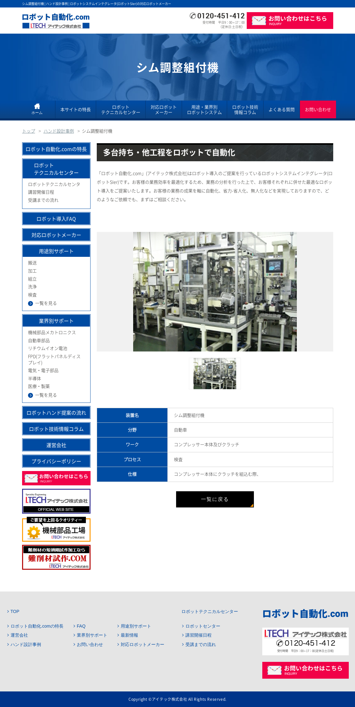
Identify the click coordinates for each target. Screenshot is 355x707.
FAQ (81, 626)
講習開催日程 (41, 192)
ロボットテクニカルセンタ (54, 184)
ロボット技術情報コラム (245, 109)
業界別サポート (92, 635)
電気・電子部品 (43, 370)
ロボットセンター (202, 626)
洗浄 (32, 287)
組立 (32, 279)
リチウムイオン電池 (47, 348)
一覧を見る (46, 303)
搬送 (32, 263)
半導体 (34, 378)
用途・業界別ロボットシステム (204, 109)
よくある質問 (282, 109)
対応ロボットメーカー (164, 109)
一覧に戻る (215, 499)
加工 (32, 271)
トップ (28, 131)
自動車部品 (39, 340)
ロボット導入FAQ (56, 218)
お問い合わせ (318, 109)
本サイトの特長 (75, 109)
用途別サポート (136, 626)
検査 (32, 295)
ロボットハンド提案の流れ (56, 412)
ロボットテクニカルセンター (120, 109)
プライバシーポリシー (56, 461)
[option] (215, 291)
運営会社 (56, 445)
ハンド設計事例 (59, 131)
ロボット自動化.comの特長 (56, 149)
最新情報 (129, 635)
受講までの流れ (43, 200)
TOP (15, 611)
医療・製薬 (39, 386)
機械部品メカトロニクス (52, 332)
